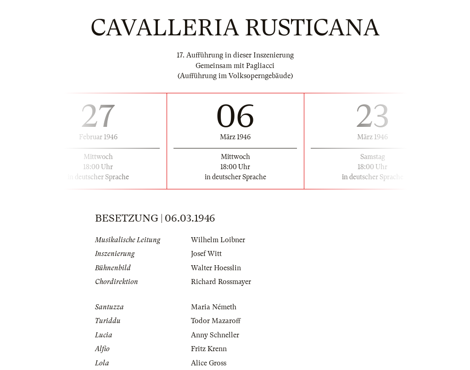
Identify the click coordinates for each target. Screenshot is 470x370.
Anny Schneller (215, 335)
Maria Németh (213, 307)
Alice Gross (208, 363)
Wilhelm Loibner (218, 240)
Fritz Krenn (209, 349)
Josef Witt (206, 254)
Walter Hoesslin (216, 268)
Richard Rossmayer (221, 282)
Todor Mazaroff (216, 321)
